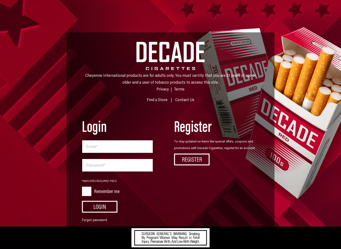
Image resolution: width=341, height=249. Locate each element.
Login (99, 206)
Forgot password (94, 220)
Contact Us (184, 99)
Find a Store (157, 99)
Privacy (163, 88)
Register (192, 159)
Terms (179, 88)
